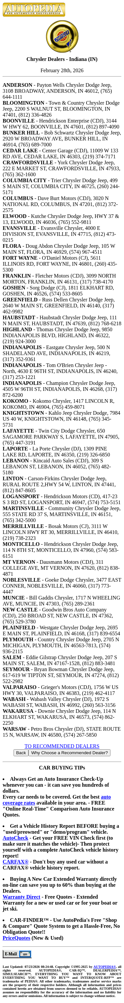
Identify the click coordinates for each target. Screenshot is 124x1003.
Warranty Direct (21, 897)
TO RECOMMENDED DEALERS (61, 746)
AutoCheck (15, 838)
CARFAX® (15, 862)
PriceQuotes (16, 938)
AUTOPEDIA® (105, 967)
